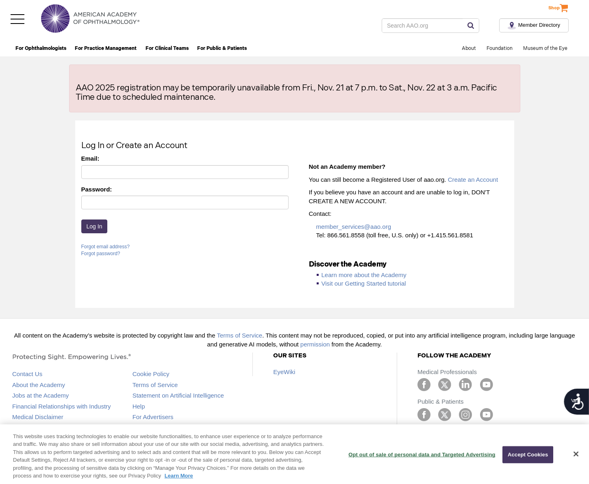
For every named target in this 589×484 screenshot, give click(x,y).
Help (139, 406)
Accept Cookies (528, 455)
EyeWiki (284, 371)
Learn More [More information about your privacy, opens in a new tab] (179, 476)
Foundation (500, 48)
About (469, 48)
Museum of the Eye (545, 48)
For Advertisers (153, 416)
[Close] (576, 454)
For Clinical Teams (167, 48)
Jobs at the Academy (40, 395)
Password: (96, 189)
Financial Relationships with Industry (61, 406)
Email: (90, 158)
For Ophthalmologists (40, 48)
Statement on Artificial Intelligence (178, 395)
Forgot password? (100, 253)
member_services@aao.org (353, 226)
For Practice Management (106, 48)
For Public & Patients (222, 48)
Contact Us (27, 373)
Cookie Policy (151, 373)
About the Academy (38, 384)
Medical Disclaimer (37, 416)
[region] (294, 454)
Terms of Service (239, 335)
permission (315, 344)
